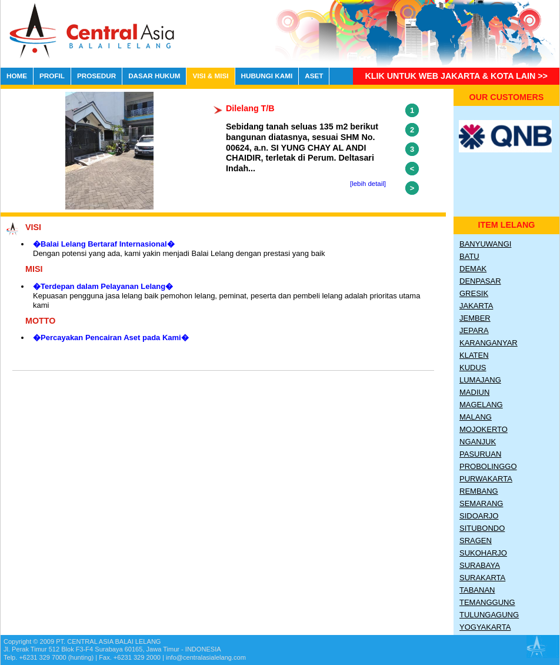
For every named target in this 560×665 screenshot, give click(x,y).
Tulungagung (489, 614)
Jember (475, 318)
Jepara (474, 330)
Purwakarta (485, 478)
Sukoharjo (483, 552)
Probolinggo (488, 466)
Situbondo (482, 528)
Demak (472, 268)
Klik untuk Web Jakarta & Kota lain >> (456, 76)
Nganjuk (477, 441)
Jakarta (476, 305)
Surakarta (482, 577)
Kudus (472, 367)
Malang (475, 417)
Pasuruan (480, 454)
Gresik (473, 293)
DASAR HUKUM (154, 75)
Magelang (481, 404)
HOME (16, 75)
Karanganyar (488, 342)
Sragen (475, 540)
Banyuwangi (485, 244)
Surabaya (479, 565)
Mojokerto (483, 429)
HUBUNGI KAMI (267, 75)
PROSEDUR (96, 75)
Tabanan (477, 590)
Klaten (474, 355)
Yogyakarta (485, 627)
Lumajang (480, 379)
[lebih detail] (368, 183)
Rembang (478, 491)
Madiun (474, 392)
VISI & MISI (210, 75)
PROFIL (52, 75)
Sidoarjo (478, 515)
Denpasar (480, 281)
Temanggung (487, 602)
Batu (469, 256)
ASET (314, 75)
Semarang (481, 503)
